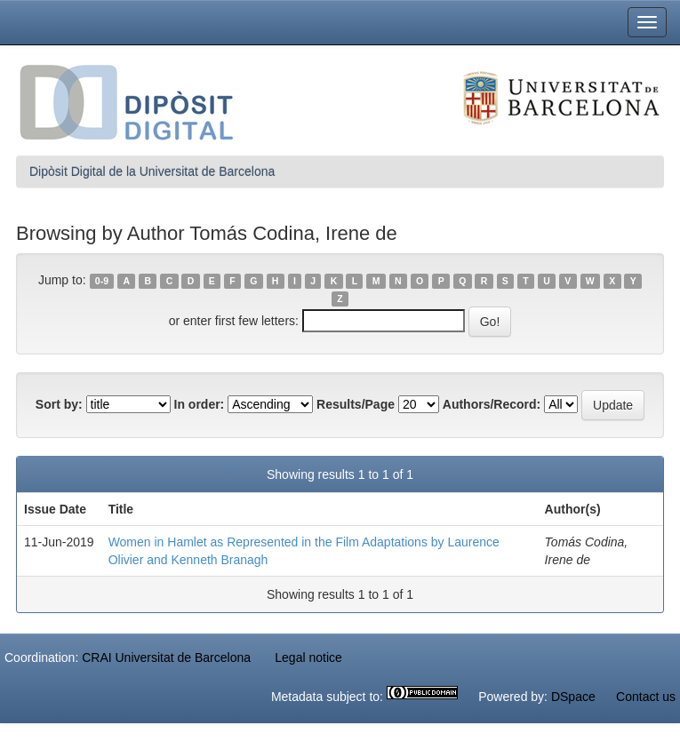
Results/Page (355, 404)
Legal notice (308, 657)
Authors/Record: (491, 404)
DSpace (573, 696)
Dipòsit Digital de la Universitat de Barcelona (152, 171)
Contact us (646, 696)
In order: (199, 404)
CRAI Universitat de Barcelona (166, 657)
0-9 (101, 280)
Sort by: (59, 404)
